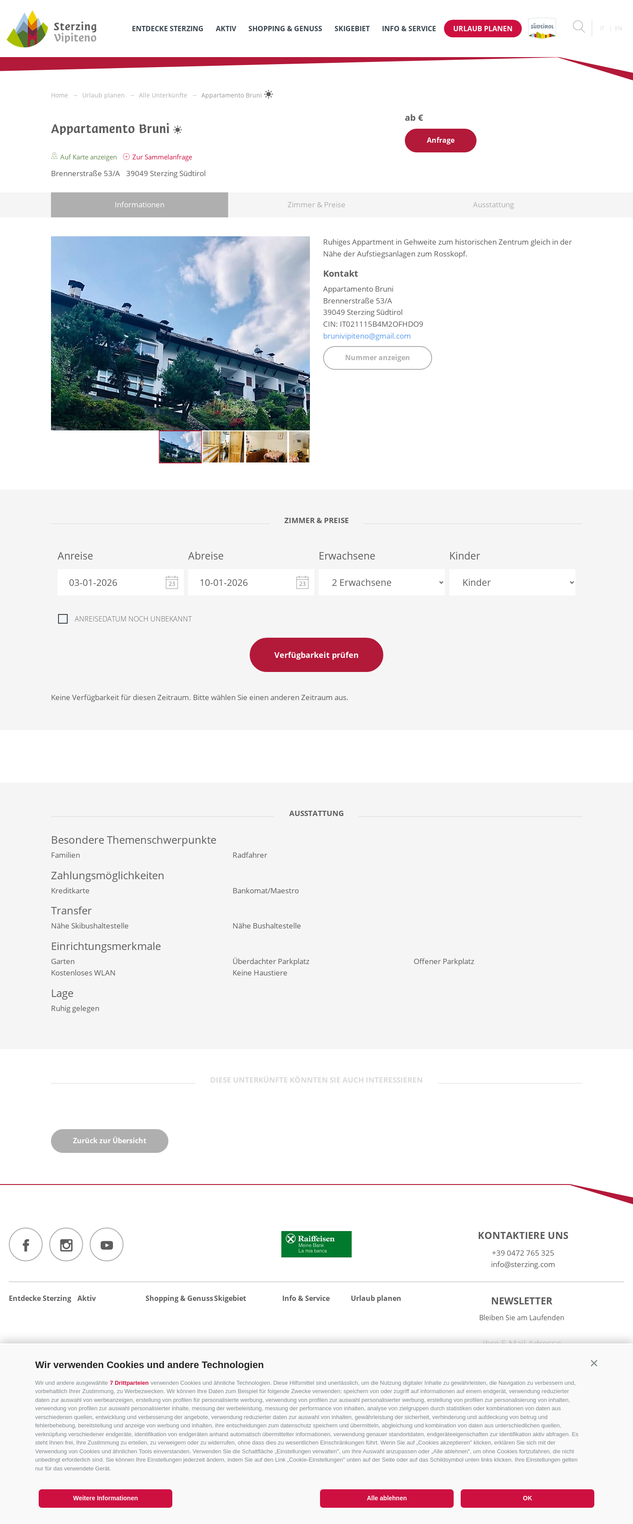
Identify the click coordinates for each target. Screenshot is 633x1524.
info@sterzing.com (523, 1264)
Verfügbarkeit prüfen (316, 655)
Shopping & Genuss (285, 28)
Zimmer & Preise (316, 204)
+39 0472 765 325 (523, 1253)
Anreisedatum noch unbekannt (133, 619)
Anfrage (441, 140)
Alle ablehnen (387, 1498)
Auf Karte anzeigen (85, 156)
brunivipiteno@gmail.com (367, 336)
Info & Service (409, 28)
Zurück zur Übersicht (109, 1140)
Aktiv (226, 28)
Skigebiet (352, 28)
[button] (594, 1363)
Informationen (139, 204)
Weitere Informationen (105, 1498)
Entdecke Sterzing (168, 28)
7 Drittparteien (129, 1383)
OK (527, 1498)
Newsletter (522, 1300)
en (618, 28)
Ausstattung (493, 204)
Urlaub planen (483, 28)
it (602, 28)
